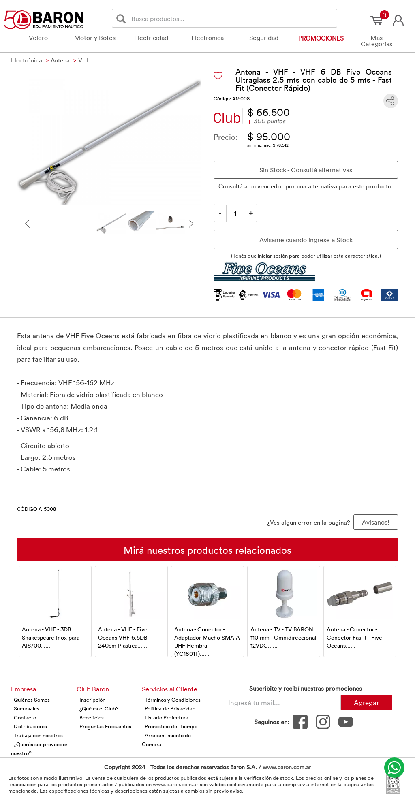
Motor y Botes (95, 38)
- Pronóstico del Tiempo (169, 726)
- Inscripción (91, 699)
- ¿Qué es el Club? (98, 708)
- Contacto (23, 717)
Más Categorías (376, 41)
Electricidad (151, 38)
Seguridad (263, 38)
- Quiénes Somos (30, 699)
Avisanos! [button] (375, 522)
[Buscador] (232, 18)
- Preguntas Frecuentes (104, 726)
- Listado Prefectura (165, 717)
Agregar (366, 702)
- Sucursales (25, 708)
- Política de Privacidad (169, 708)
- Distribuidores (29, 726)
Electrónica (207, 38)
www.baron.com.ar (287, 767)
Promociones (321, 38)
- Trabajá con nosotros (37, 735)
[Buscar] (122, 18)
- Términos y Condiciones (171, 699)
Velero (38, 38)
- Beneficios (90, 717)
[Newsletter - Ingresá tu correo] (280, 702)
